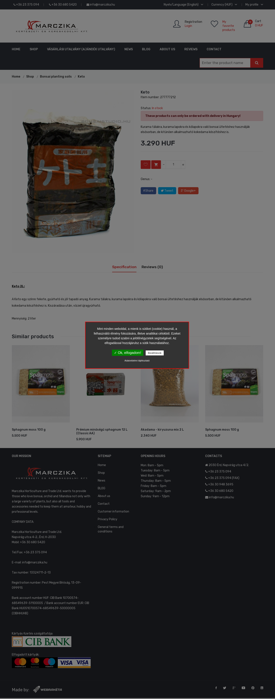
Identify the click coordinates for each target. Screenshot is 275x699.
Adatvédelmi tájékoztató (137, 360)
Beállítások (155, 353)
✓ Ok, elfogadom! (127, 353)
